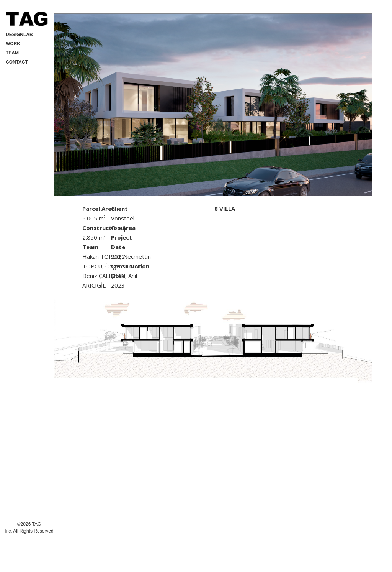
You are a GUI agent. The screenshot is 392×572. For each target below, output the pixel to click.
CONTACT (17, 62)
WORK (13, 43)
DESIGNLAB (19, 34)
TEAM (12, 53)
